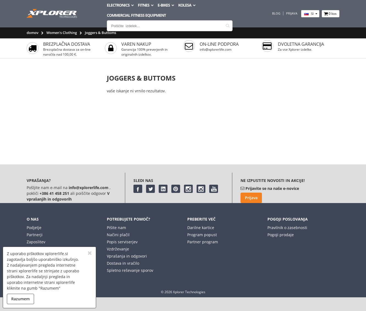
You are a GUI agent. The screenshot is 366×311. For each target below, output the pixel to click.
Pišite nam (116, 227)
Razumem (20, 298)
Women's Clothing (61, 32)
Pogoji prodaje (280, 234)
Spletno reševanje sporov (130, 270)
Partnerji (35, 234)
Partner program (202, 241)
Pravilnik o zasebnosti (287, 227)
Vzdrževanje (118, 249)
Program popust (202, 234)
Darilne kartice (200, 227)
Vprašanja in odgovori (127, 256)
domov (32, 32)
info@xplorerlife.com (215, 49)
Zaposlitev (36, 241)
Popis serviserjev (122, 241)
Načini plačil (118, 234)
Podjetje (34, 227)
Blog (276, 13)
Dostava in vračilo (123, 263)
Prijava (291, 13)
